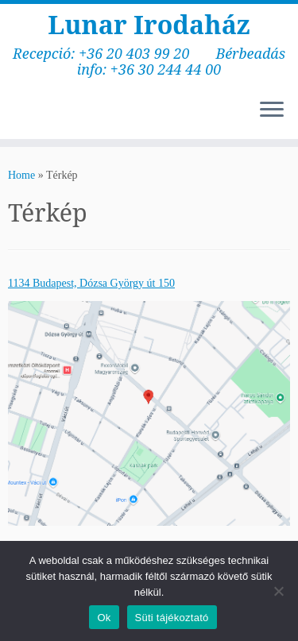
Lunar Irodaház (149, 25)
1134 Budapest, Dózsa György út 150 (91, 283)
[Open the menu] (272, 110)
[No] (278, 591)
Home (21, 175)
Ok (103, 618)
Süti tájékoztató (172, 618)
